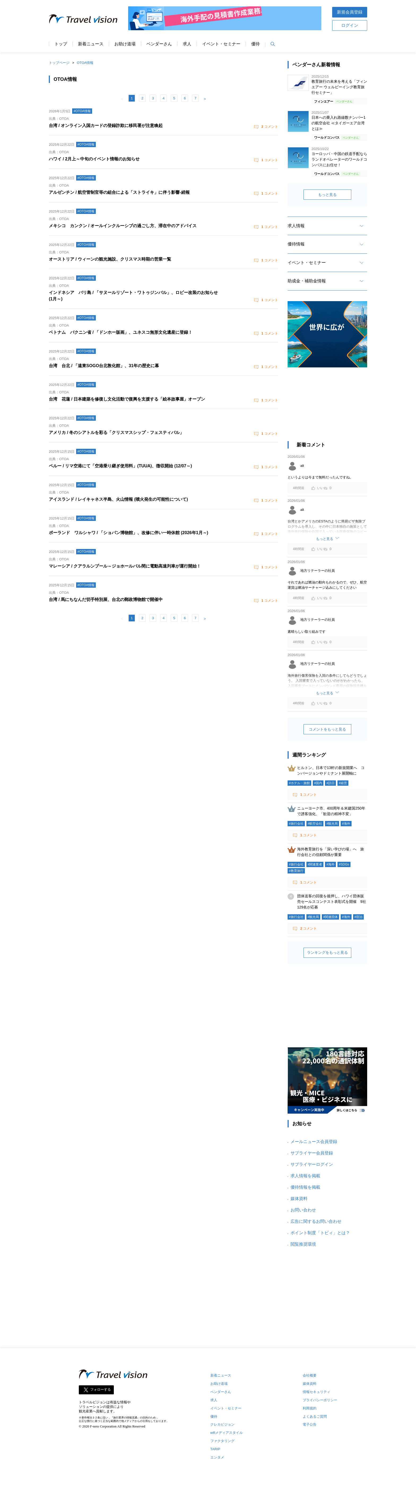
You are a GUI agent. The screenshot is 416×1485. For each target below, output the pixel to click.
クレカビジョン (222, 1424)
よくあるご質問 (315, 1416)
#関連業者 (315, 864)
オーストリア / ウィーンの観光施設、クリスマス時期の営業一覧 (110, 259)
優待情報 (296, 244)
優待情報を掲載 (305, 1187)
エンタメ (217, 1457)
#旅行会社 (296, 823)
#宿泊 (358, 917)
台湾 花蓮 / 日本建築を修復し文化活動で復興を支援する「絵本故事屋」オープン (127, 399)
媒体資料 (299, 1198)
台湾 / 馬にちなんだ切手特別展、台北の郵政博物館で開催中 (106, 599)
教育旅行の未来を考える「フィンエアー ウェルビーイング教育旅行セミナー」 (339, 87)
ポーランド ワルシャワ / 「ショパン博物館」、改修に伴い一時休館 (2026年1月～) (128, 532)
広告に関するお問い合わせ (316, 1221)
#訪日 (330, 783)
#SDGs (344, 864)
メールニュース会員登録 (314, 1141)
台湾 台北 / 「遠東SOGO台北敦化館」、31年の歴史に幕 (104, 365)
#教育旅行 (296, 871)
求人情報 (296, 225)
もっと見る (327, 194)
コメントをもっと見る (327, 729)
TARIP (215, 1449)
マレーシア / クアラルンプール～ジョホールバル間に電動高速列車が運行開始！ (125, 566)
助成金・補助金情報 (307, 281)
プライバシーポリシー (320, 1400)
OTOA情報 (85, 63)
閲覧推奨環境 (303, 1244)
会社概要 (310, 1375)
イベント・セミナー (221, 44)
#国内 (318, 783)
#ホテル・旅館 (299, 783)
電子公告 (310, 1424)
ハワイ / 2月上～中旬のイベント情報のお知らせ (94, 159)
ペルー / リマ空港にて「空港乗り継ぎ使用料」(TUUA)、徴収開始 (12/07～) (120, 466)
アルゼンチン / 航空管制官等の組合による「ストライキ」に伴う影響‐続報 (119, 192)
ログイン (349, 25)
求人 (187, 44)
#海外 (346, 823)
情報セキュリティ (316, 1392)
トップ (60, 44)
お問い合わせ (303, 1210)
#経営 (343, 783)
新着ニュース (90, 44)
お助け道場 (125, 44)
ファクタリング (222, 1441)
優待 (255, 44)
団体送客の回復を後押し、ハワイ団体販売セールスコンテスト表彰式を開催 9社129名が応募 (331, 901)
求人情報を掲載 (305, 1176)
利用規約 (310, 1408)
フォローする (100, 1389)
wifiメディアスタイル (226, 1433)
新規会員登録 (349, 12)
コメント (269, 127)
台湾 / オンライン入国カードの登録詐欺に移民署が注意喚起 (106, 125)
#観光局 (332, 823)
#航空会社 (315, 823)
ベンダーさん (159, 44)
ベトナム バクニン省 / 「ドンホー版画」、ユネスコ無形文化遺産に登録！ (120, 332)
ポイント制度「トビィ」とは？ (320, 1233)
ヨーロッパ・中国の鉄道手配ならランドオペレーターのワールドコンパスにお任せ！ (339, 159)
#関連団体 (330, 917)
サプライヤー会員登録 (312, 1153)
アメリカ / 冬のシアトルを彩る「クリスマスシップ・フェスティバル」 (116, 432)
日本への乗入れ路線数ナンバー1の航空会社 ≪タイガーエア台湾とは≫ (338, 123)
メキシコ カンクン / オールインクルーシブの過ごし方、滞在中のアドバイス (123, 225)
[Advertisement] (327, 407)
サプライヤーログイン (312, 1164)
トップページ (59, 63)
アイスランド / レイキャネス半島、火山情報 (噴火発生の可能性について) (118, 499)
